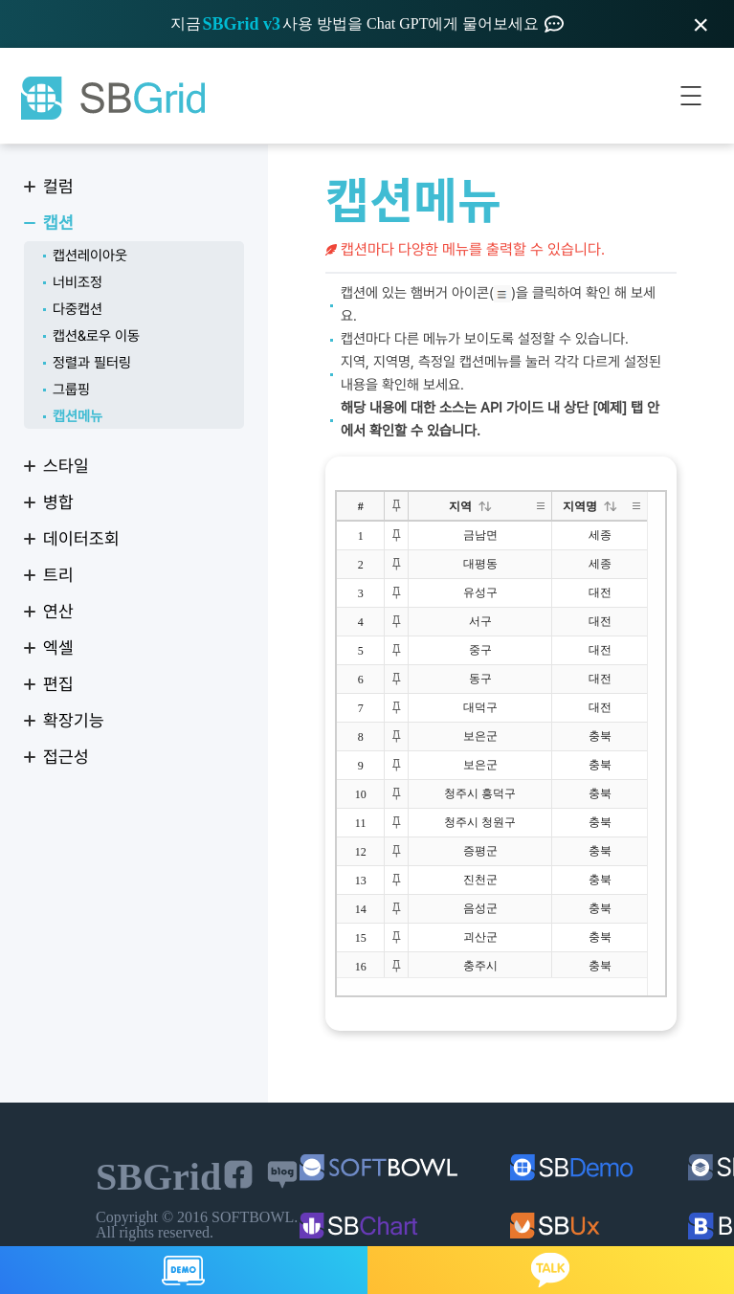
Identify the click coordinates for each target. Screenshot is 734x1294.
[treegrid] (501, 743)
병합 (58, 502)
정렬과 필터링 (92, 362)
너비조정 (77, 282)
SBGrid (112, 99)
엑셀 (58, 647)
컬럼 (58, 186)
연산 (58, 611)
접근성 (66, 757)
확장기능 (73, 720)
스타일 (66, 466)
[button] (485, 506)
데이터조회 (81, 538)
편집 (58, 684)
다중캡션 (77, 309)
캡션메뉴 (77, 416)
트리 (58, 575)
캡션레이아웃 (90, 255)
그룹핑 (71, 389)
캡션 (58, 222)
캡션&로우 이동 (96, 336)
